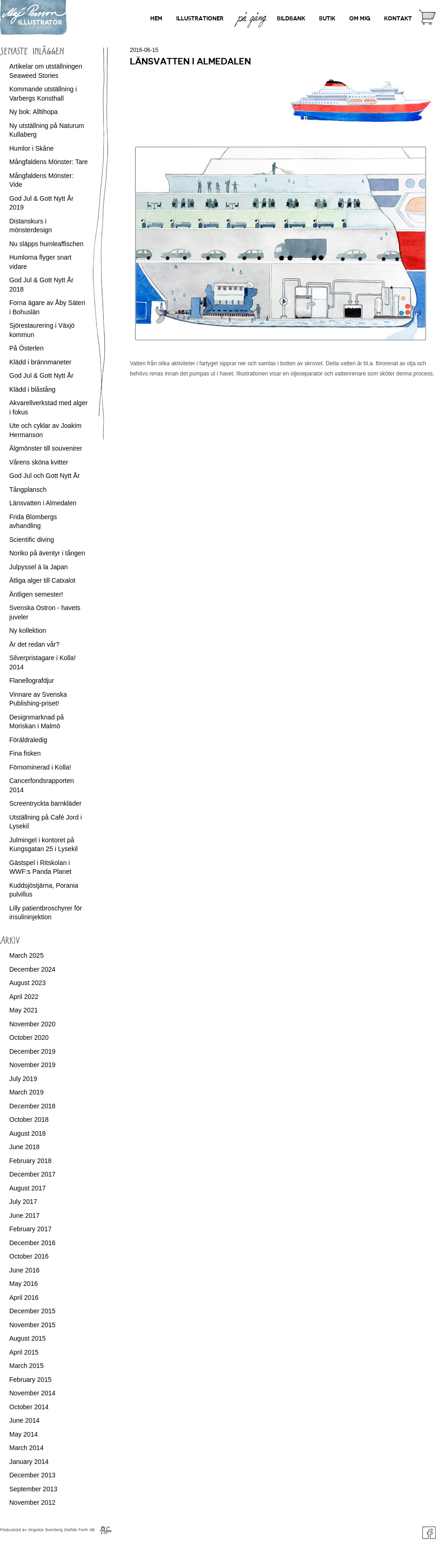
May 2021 (23, 1010)
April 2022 (23, 996)
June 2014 (24, 1420)
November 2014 (32, 1393)
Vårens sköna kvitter (38, 462)
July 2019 (23, 1078)
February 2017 (30, 1229)
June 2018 (24, 1147)
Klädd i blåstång (32, 389)
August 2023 (27, 982)
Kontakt (398, 18)
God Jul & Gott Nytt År (41, 375)
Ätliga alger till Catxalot (42, 580)
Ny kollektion (27, 630)
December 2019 (32, 1051)
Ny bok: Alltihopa (33, 111)
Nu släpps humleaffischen (46, 244)
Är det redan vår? (34, 644)
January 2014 (29, 1461)
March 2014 (26, 1447)
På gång (250, 10)
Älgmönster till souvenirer (45, 448)
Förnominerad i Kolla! (40, 767)
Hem (156, 18)
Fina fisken (25, 753)
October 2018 (29, 1119)
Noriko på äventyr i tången (47, 553)
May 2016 (23, 1283)
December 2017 (32, 1174)
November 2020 (32, 1024)
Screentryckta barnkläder (45, 803)
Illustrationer (200, 18)
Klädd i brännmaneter (40, 362)
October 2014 (29, 1407)
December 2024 (32, 969)
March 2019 (26, 1092)
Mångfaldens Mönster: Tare (48, 161)
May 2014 (23, 1434)
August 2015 (27, 1338)
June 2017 (24, 1215)
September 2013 (33, 1489)
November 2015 (32, 1325)
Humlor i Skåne (31, 148)
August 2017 (27, 1188)
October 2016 (29, 1256)
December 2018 (32, 1106)
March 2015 (26, 1365)
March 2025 (26, 955)
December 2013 (32, 1475)
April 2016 (23, 1297)
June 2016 (24, 1270)
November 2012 (32, 1502)
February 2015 (30, 1379)
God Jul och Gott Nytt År (44, 475)
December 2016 (32, 1243)
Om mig (359, 18)
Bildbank (291, 18)
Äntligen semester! (36, 594)
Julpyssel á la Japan (38, 567)
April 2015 (23, 1352)
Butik (327, 18)
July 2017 (23, 1201)
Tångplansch (27, 489)
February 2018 (30, 1160)
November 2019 (32, 1065)
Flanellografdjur (31, 680)
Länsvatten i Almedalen (43, 503)
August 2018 (27, 1133)
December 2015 (32, 1311)
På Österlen (26, 348)
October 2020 (29, 1037)
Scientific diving (31, 539)
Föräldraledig (28, 740)
